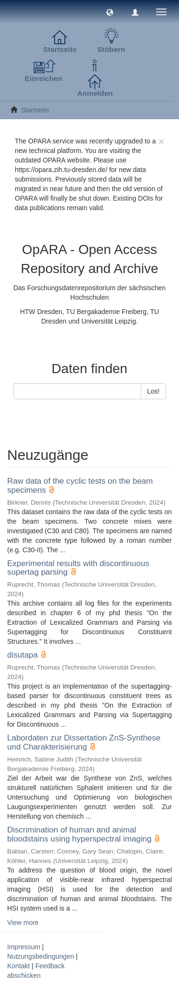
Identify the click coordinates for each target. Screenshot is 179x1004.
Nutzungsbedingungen (40, 956)
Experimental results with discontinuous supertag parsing (78, 568)
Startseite (35, 110)
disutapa (22, 654)
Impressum (23, 947)
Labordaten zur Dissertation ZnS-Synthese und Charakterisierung (83, 742)
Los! (153, 391)
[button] (109, 12)
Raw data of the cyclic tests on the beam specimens (80, 486)
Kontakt (18, 966)
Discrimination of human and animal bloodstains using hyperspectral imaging (79, 834)
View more (23, 922)
